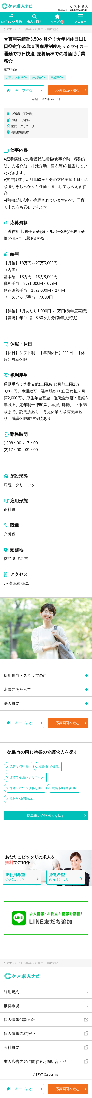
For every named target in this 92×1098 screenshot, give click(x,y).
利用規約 (11, 992)
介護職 (9, 534)
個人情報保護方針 (19, 1020)
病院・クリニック (19, 485)
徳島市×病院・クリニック (27, 777)
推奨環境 (11, 1006)
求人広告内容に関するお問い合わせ (35, 1061)
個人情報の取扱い (19, 1033)
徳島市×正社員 (19, 766)
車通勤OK (57, 77)
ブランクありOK (16, 77)
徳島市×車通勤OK (21, 799)
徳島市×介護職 (49, 766)
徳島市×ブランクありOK (26, 788)
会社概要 (11, 1047)
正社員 (9, 509)
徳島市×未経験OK (64, 788)
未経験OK (38, 77)
